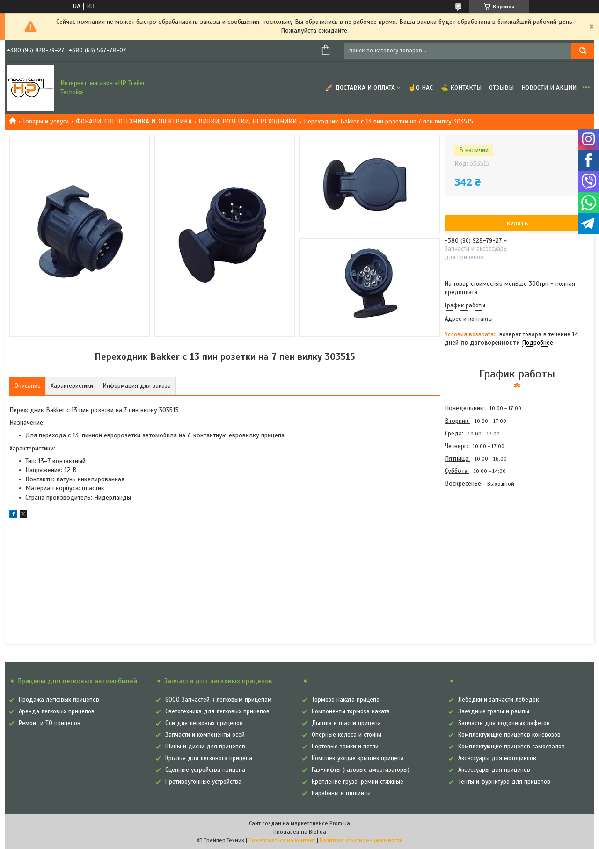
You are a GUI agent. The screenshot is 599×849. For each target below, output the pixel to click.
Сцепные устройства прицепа (205, 770)
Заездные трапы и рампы (493, 711)
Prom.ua (339, 823)
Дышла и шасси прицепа (346, 723)
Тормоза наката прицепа (346, 700)
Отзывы (501, 88)
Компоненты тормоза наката (351, 711)
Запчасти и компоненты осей (205, 735)
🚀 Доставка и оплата (360, 88)
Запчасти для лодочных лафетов (504, 723)
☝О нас (420, 88)
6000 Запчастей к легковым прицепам (218, 700)
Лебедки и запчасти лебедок (498, 700)
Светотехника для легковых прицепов (217, 711)
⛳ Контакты (461, 88)
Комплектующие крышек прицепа (358, 758)
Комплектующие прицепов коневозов (509, 735)
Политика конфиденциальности (361, 840)
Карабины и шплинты (341, 793)
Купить (517, 223)
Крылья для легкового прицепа (208, 758)
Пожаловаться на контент (281, 840)
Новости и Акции (549, 88)
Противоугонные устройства (203, 781)
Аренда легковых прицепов (57, 711)
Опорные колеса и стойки (346, 735)
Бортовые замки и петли (345, 746)
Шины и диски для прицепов (205, 746)
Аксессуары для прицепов (494, 770)
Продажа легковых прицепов (59, 700)
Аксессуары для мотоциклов (497, 758)
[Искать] (582, 51)
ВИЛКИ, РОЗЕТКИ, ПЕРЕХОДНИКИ (247, 121)
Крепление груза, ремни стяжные (357, 781)
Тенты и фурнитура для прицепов (504, 781)
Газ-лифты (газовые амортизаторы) (360, 770)
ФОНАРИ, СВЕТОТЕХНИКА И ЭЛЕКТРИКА (134, 121)
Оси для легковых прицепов (204, 723)
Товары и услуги (45, 121)
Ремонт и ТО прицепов (49, 723)
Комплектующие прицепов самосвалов (511, 746)
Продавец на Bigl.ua (299, 831)
